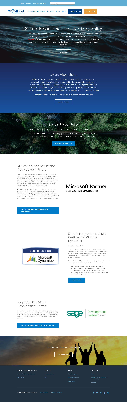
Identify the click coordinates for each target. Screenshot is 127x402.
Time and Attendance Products (27, 370)
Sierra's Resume (63, 102)
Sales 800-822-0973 (39, 3)
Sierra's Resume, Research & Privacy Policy (99, 378)
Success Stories (63, 354)
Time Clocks (50, 11)
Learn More (63, 52)
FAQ (46, 377)
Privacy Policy (44, 392)
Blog (22, 3)
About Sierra (71, 381)
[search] (62, 4)
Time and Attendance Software (36, 11)
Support (64, 11)
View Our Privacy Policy (63, 143)
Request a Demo (75, 11)
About (58, 11)
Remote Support (72, 374)
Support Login (90, 11)
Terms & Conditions (56, 392)
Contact (28, 3)
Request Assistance (73, 377)
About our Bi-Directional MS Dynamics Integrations (34, 210)
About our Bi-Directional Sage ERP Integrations (38, 325)
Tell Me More (76, 280)
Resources (48, 370)
